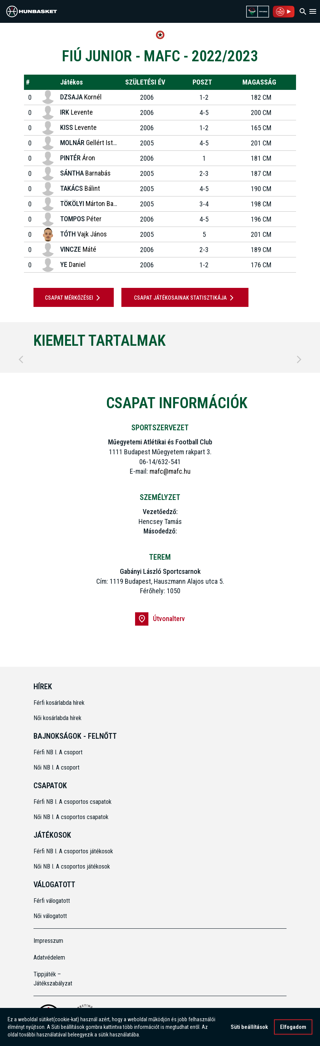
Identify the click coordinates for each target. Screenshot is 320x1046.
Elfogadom (293, 1027)
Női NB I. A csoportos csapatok (71, 817)
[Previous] (20, 359)
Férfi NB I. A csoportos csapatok (73, 801)
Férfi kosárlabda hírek (58, 702)
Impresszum (48, 940)
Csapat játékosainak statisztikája (185, 297)
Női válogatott (50, 916)
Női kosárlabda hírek (57, 718)
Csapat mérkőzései (74, 297)
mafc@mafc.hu (170, 471)
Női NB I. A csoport (56, 767)
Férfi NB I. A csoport (58, 752)
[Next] (299, 359)
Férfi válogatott (51, 900)
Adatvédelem (49, 957)
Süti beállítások (249, 1027)
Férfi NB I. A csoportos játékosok (73, 851)
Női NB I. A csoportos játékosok (71, 866)
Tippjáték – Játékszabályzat (52, 979)
